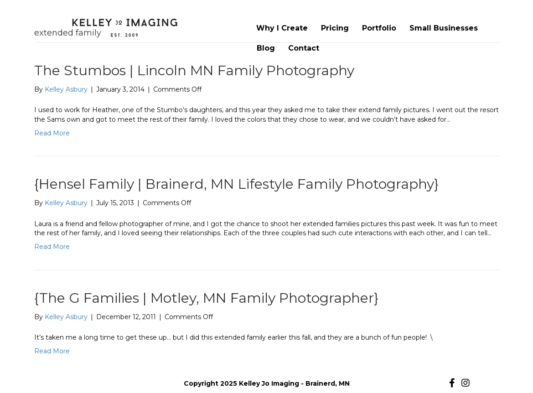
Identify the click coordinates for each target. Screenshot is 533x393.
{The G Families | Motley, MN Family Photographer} (206, 298)
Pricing (335, 28)
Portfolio (379, 28)
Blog (266, 48)
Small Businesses (443, 28)
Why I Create (282, 28)
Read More (52, 133)
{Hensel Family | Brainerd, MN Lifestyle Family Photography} (236, 184)
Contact (303, 48)
